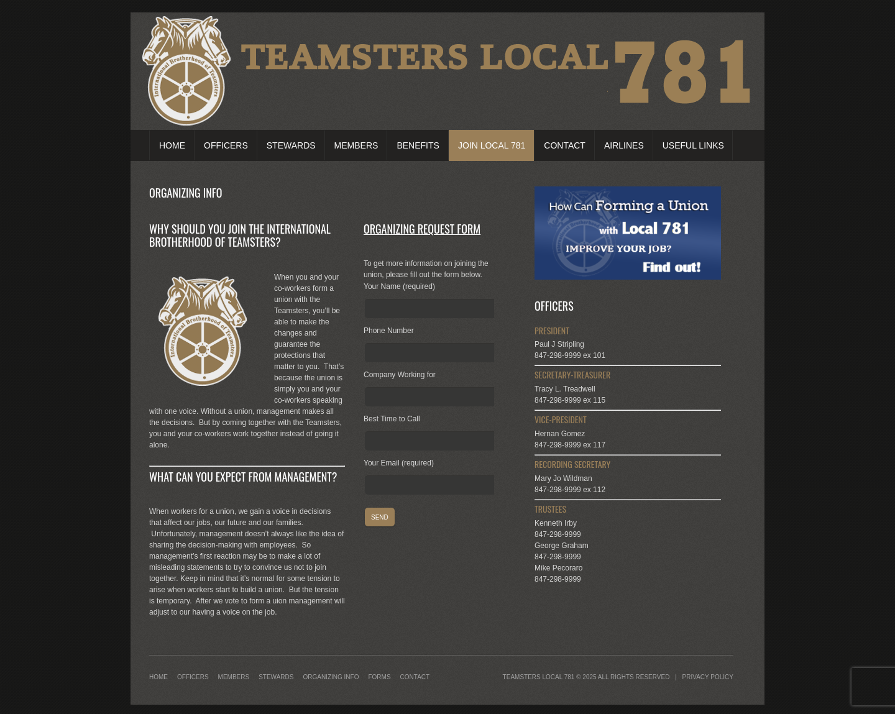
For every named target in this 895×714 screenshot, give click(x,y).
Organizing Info (331, 677)
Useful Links (693, 145)
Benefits (418, 145)
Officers (226, 145)
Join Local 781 (491, 145)
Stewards (291, 145)
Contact (564, 145)
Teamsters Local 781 (539, 677)
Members (356, 145)
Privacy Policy (707, 677)
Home (172, 145)
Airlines (624, 145)
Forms (379, 677)
